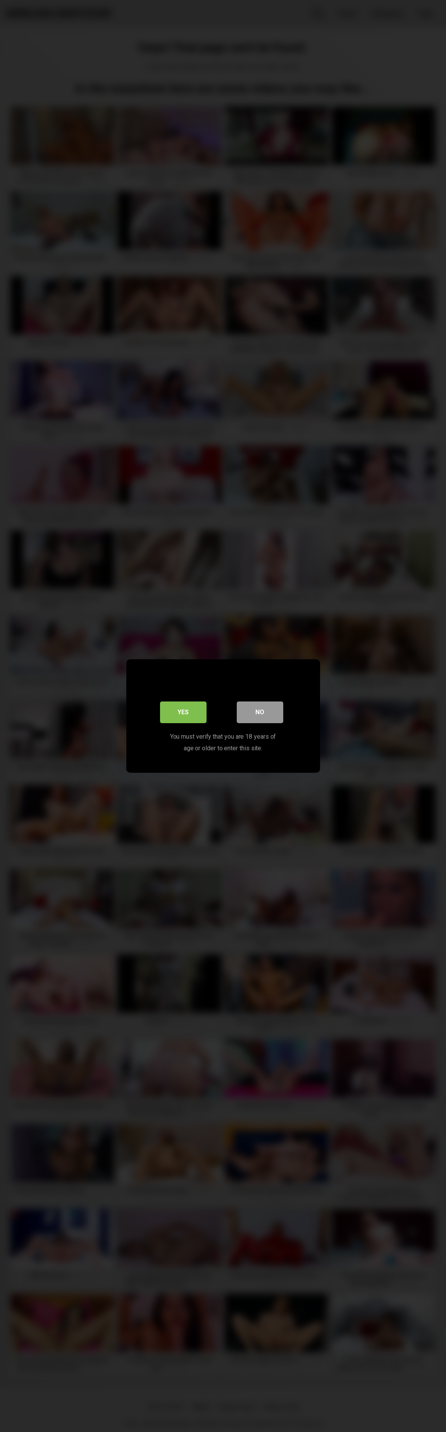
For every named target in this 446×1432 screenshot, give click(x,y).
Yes (183, 712)
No (259, 712)
